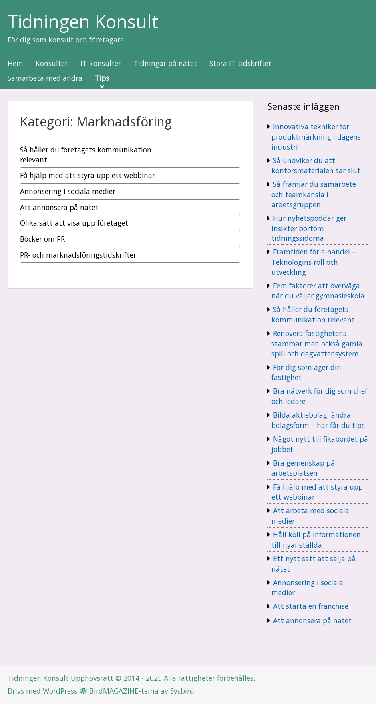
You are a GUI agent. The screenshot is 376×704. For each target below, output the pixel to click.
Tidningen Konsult (83, 22)
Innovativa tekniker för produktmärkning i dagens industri (316, 136)
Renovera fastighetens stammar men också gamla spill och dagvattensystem (316, 343)
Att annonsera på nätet (312, 620)
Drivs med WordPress (42, 691)
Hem (15, 63)
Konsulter (52, 63)
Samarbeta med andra (45, 78)
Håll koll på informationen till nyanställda (316, 540)
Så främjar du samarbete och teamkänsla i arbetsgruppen (313, 194)
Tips (102, 78)
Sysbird (182, 691)
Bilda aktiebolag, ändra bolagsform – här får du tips (318, 420)
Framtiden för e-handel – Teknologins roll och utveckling (313, 261)
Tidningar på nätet (165, 63)
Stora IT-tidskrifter (240, 63)
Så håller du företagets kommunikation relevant (313, 314)
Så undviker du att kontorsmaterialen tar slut (315, 166)
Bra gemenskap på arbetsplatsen (303, 468)
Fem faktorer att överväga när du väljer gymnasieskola (317, 291)
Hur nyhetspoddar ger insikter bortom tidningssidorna (308, 228)
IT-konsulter (100, 63)
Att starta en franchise (310, 606)
